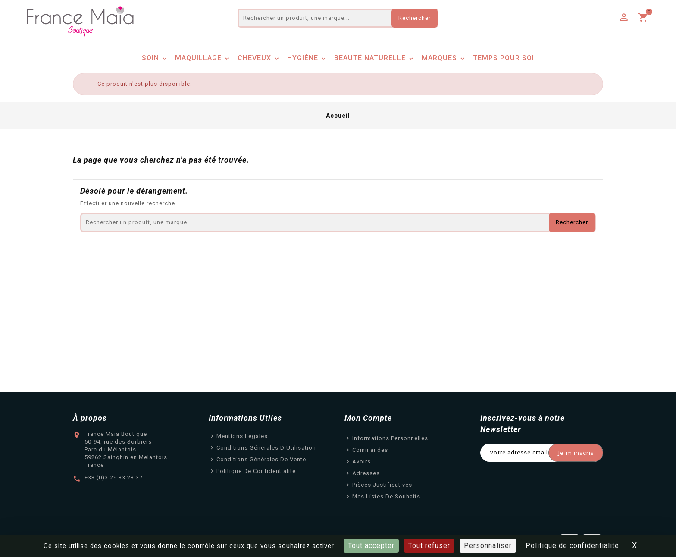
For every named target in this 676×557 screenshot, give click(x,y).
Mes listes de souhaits (386, 496)
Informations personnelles (390, 438)
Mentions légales (242, 436)
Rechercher (414, 18)
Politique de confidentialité (256, 471)
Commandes (370, 450)
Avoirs (361, 461)
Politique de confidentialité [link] (572, 545)
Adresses (366, 473)
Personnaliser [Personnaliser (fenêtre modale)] (488, 545)
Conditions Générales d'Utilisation (266, 447)
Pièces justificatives (382, 485)
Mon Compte (368, 417)
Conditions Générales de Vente (261, 459)
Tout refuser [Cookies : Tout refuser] (429, 545)
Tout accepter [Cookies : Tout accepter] (371, 545)
